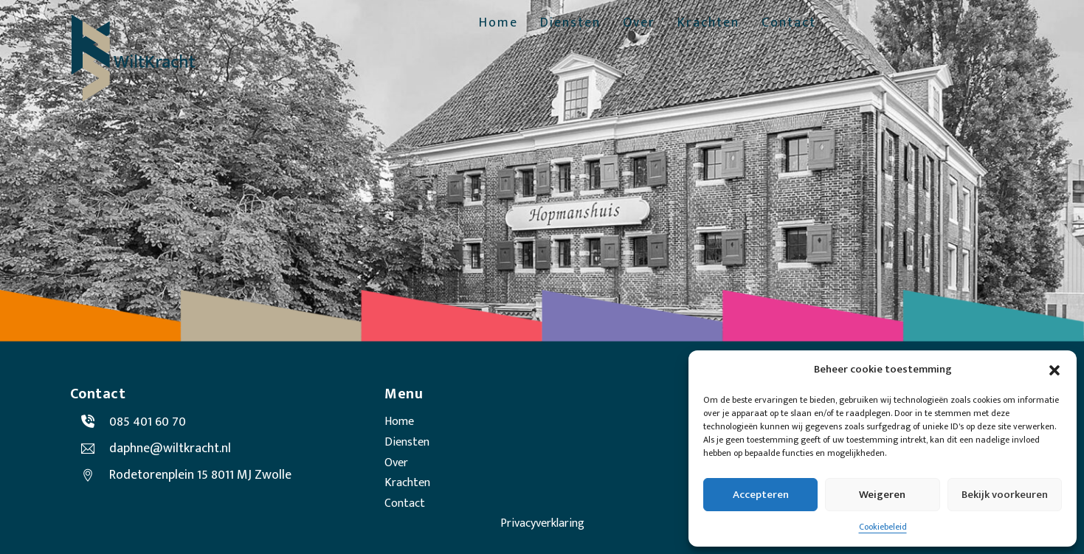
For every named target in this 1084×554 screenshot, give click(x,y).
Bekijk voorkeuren (1005, 494)
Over (639, 23)
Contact (789, 23)
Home (498, 23)
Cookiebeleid (883, 526)
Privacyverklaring (542, 523)
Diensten (570, 23)
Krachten (708, 23)
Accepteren (761, 494)
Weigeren (882, 494)
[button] (1054, 370)
